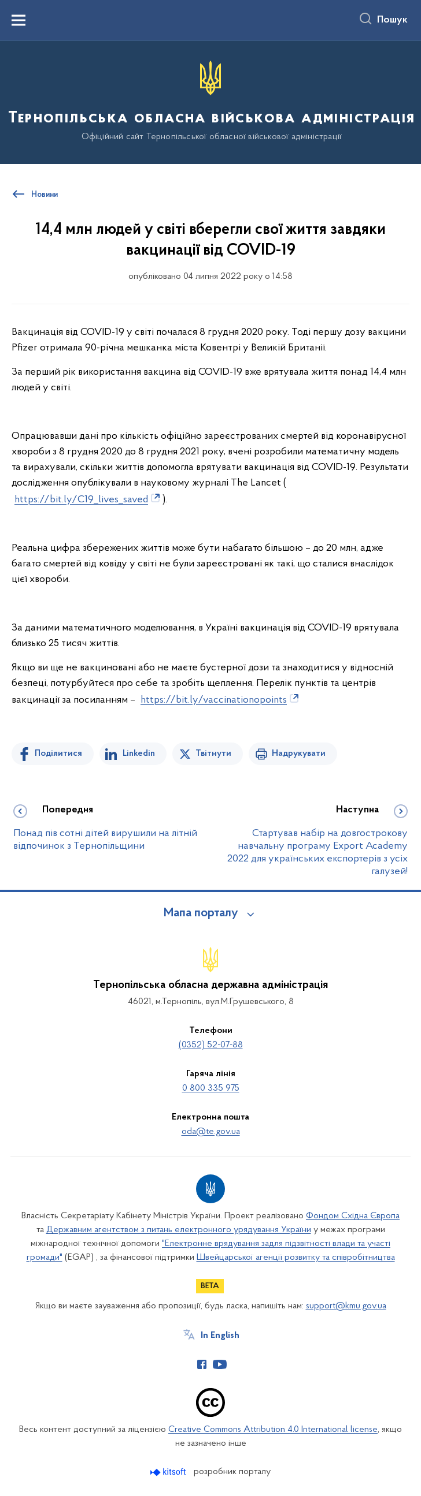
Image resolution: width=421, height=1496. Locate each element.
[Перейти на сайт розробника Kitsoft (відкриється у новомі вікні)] (169, 1472)
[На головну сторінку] (210, 101)
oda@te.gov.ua (211, 1131)
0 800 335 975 (210, 1088)
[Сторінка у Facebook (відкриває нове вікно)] (202, 1364)
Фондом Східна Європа (353, 1216)
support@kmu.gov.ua (346, 1306)
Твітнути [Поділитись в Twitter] (213, 753)
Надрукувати (299, 753)
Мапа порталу (201, 913)
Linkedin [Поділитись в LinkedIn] (139, 753)
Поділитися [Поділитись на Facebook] (58, 753)
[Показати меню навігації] (18, 20)
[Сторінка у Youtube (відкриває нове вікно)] (220, 1364)
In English (220, 1335)
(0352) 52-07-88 (211, 1045)
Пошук (392, 20)
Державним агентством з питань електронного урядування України (178, 1229)
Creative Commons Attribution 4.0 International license (273, 1429)
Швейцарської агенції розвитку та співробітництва (296, 1257)
